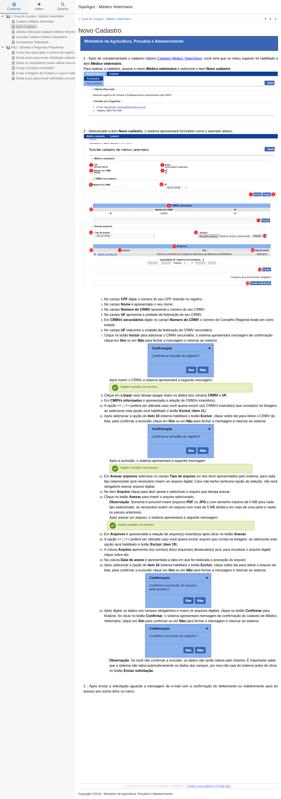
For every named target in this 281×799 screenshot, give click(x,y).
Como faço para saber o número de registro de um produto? (54, 52)
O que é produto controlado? (32, 68)
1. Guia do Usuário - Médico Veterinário (34, 16)
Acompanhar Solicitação (30, 42)
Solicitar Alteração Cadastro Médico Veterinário (45, 31)
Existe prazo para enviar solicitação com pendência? (48, 78)
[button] (265, 19)
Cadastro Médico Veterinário (32, 21)
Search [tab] (62, 7)
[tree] (37, 47)
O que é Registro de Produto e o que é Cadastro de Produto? (54, 73)
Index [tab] (39, 7)
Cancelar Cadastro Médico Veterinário (39, 37)
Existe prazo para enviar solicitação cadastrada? (46, 57)
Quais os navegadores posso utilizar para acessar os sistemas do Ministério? (65, 62)
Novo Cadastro (23, 26)
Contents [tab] (14, 7)
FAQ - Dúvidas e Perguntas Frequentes (34, 47)
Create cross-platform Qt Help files (209, 786)
